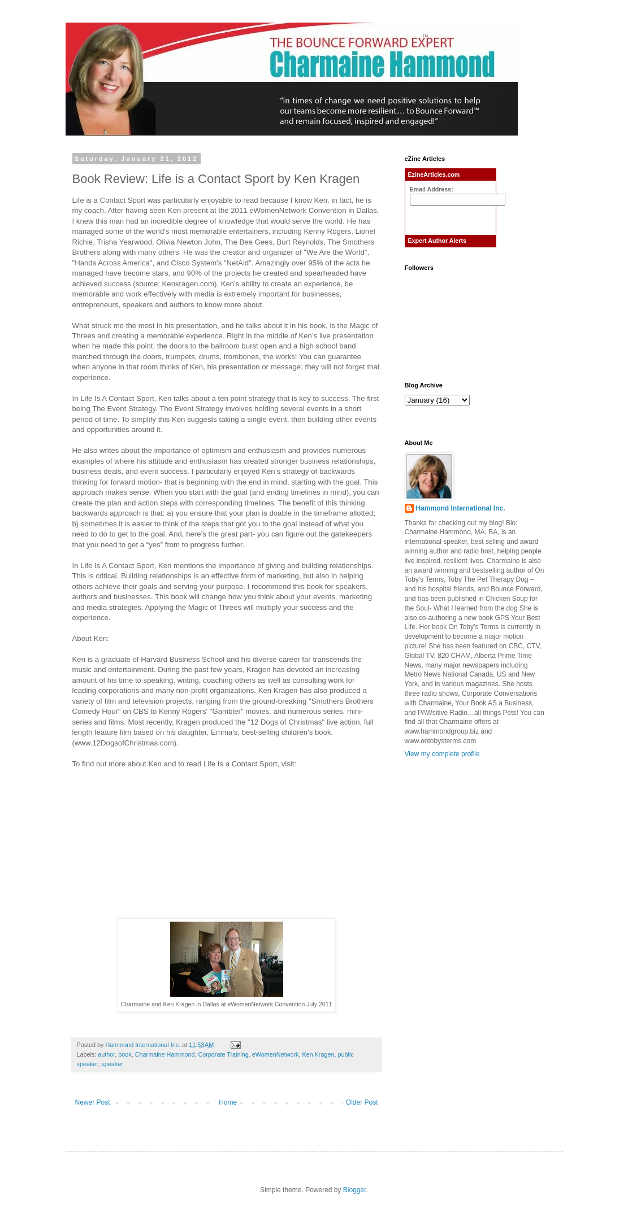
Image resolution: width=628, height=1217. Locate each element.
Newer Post (92, 1102)
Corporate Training (223, 1054)
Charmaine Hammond (165, 1054)
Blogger (354, 1190)
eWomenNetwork (275, 1054)
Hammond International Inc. (460, 508)
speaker (112, 1064)
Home (228, 1102)
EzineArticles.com (434, 174)
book (124, 1054)
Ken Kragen (318, 1054)
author (106, 1054)
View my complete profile (442, 754)
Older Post (362, 1102)
